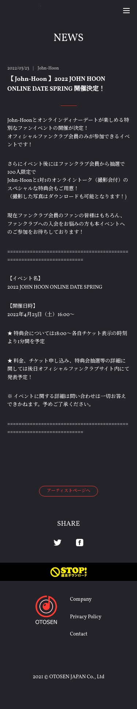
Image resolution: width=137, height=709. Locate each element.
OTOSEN (24, 10)
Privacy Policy (85, 617)
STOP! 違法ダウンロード (68, 572)
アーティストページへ (68, 491)
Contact (78, 634)
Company (80, 599)
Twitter (57, 543)
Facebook (80, 543)
